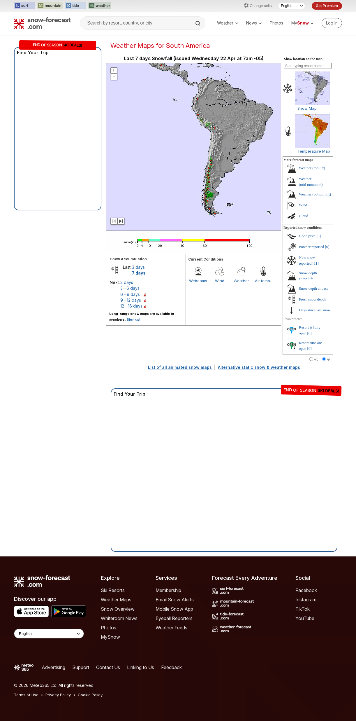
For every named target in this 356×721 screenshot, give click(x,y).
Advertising (53, 667)
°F (328, 360)
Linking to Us (140, 667)
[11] (316, 263)
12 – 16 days (131, 305)
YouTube (304, 618)
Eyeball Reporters (174, 618)
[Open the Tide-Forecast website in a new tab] (75, 6)
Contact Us (108, 667)
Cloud (303, 216)
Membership (168, 590)
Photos (276, 22)
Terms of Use (26, 694)
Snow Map (307, 108)
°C (316, 360)
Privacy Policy (58, 694)
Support (80, 667)
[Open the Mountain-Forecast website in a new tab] (50, 6)
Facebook (306, 590)
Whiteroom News (119, 618)
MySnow (110, 637)
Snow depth (313, 288)
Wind (219, 280)
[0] (318, 236)
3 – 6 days (130, 288)
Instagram (305, 600)
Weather (227, 22)
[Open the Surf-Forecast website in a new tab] (24, 6)
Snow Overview (118, 609)
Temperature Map (313, 151)
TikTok (302, 609)
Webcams (198, 280)
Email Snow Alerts (175, 600)
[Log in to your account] (332, 23)
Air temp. (263, 280)
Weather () (312, 168)
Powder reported (311, 247)
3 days (138, 267)
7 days (139, 272)
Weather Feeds (171, 628)
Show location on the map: (304, 59)
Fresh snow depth (312, 299)
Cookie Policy (90, 694)
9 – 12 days (130, 300)
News (254, 22)
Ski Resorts (113, 590)
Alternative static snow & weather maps (259, 367)
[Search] (198, 23)
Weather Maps (116, 600)
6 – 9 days (130, 294)
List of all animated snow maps (180, 367)
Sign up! (133, 319)
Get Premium (327, 6)
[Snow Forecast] (42, 23)
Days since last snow (315, 310)
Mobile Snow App (174, 609)
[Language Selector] (292, 6)
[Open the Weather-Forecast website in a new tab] (99, 6)
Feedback (171, 667)
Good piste (307, 236)
